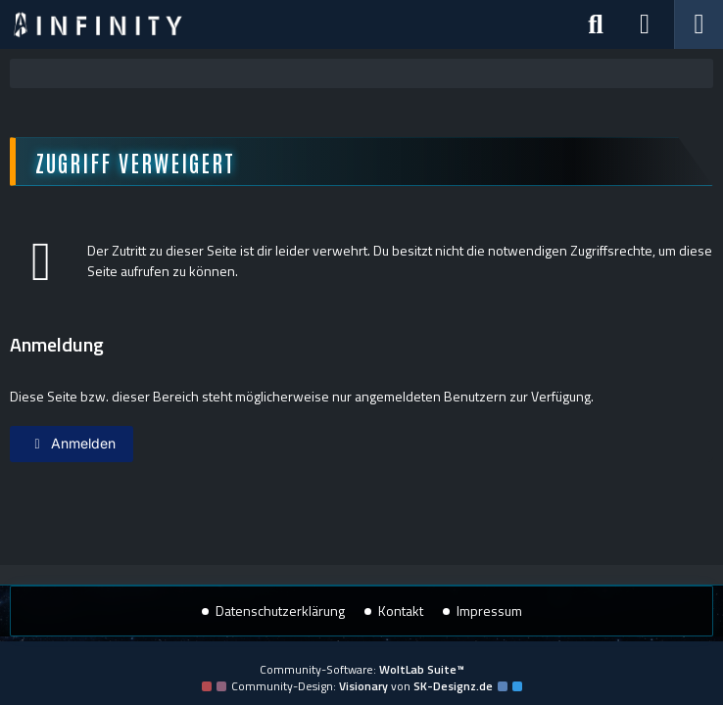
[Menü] (698, 24)
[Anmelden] (644, 24)
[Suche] (595, 24)
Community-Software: (362, 669)
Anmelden (71, 443)
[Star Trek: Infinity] (98, 24)
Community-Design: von (362, 686)
